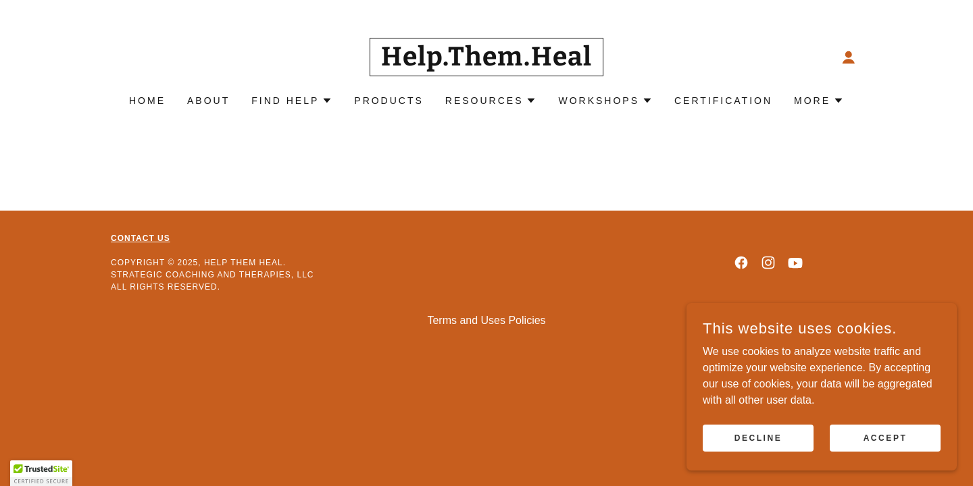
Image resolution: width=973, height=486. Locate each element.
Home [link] (147, 100)
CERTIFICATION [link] (723, 100)
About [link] (208, 100)
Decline (758, 437)
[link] (487, 62)
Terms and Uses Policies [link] (486, 320)
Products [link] (389, 100)
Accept (885, 437)
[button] (848, 57)
